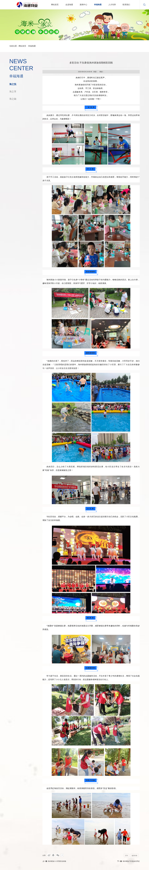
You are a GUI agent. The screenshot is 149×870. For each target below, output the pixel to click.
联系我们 (126, 5)
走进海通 (69, 5)
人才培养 (112, 5)
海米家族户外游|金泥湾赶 (131, 861)
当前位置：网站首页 (17, 46)
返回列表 (134, 855)
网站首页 (55, 5)
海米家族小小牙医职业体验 (57, 861)
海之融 (12, 99)
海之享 (12, 91)
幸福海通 (98, 5)
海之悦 (12, 84)
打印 (126, 855)
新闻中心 (83, 5)
